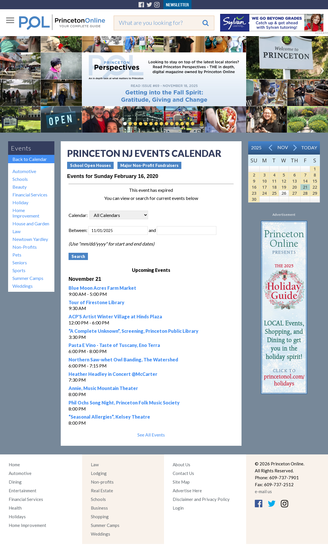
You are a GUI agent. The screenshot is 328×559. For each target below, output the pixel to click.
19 (283, 187)
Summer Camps (27, 278)
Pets (16, 254)
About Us (181, 464)
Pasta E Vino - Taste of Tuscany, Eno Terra (114, 345)
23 (254, 193)
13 (294, 181)
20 (294, 187)
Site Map (181, 481)
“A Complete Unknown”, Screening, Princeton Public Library (133, 331)
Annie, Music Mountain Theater (103, 388)
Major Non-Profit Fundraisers (149, 165)
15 (314, 181)
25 (274, 193)
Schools (20, 179)
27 (294, 193)
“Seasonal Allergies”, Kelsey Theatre (109, 416)
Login (178, 507)
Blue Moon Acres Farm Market (102, 288)
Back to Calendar (29, 159)
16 (254, 187)
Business (99, 507)
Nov (282, 147)
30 (254, 199)
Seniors (19, 262)
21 (305, 187)
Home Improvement (25, 212)
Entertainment (22, 490)
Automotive (24, 171)
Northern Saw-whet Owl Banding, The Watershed (123, 359)
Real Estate (102, 490)
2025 (256, 147)
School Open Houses (90, 165)
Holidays (17, 516)
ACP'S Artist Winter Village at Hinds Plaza (115, 316)
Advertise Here (187, 490)
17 (264, 187)
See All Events (151, 434)
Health (15, 507)
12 (283, 181)
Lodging (99, 473)
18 (274, 187)
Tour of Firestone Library (96, 302)
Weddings (22, 286)
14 (305, 181)
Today (309, 147)
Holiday (20, 202)
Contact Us (183, 473)
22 (314, 187)
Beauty (19, 187)
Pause (201, 123)
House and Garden (30, 223)
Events (21, 148)
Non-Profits (24, 247)
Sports (18, 270)
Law (16, 231)
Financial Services (29, 194)
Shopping (100, 516)
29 (314, 193)
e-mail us (263, 491)
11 (274, 181)
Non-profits (102, 481)
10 (264, 181)
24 (264, 193)
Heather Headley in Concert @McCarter (113, 374)
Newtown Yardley (30, 239)
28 (305, 193)
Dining (15, 481)
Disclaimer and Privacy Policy (201, 499)
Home (14, 464)
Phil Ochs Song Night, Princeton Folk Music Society (124, 402)
